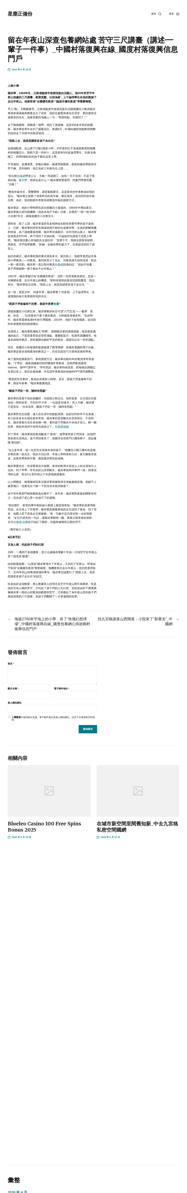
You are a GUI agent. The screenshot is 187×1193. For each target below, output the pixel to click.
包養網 (21, 176)
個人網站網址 (15, 702)
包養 (56, 303)
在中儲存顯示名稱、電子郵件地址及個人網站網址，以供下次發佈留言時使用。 (53, 718)
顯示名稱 (13, 688)
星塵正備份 (20, 13)
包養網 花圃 (20, 522)
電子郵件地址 (61, 688)
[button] (156, 14)
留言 (11, 664)
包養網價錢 (62, 426)
